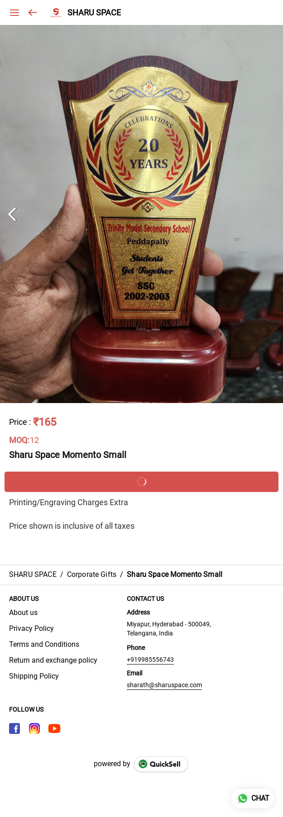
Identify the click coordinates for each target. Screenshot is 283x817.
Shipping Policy (34, 676)
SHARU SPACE (94, 12)
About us (23, 612)
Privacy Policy (31, 628)
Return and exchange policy (53, 660)
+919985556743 (150, 659)
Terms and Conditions (44, 644)
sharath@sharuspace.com (164, 685)
